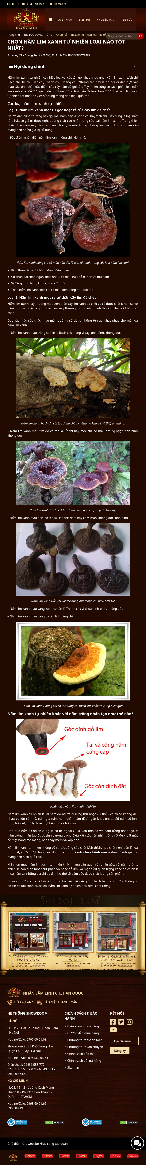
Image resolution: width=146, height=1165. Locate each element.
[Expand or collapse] (134, 66)
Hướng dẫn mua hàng (83, 1033)
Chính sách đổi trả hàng (84, 1061)
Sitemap (73, 1067)
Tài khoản (37, 4)
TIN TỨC (127, 19)
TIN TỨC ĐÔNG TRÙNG (38, 34)
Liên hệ (84, 19)
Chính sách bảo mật (81, 1054)
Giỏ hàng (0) (58, 4)
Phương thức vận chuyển (85, 1047)
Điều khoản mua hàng (83, 1026)
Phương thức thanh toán (84, 1040)
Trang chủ (13, 34)
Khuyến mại (105, 19)
